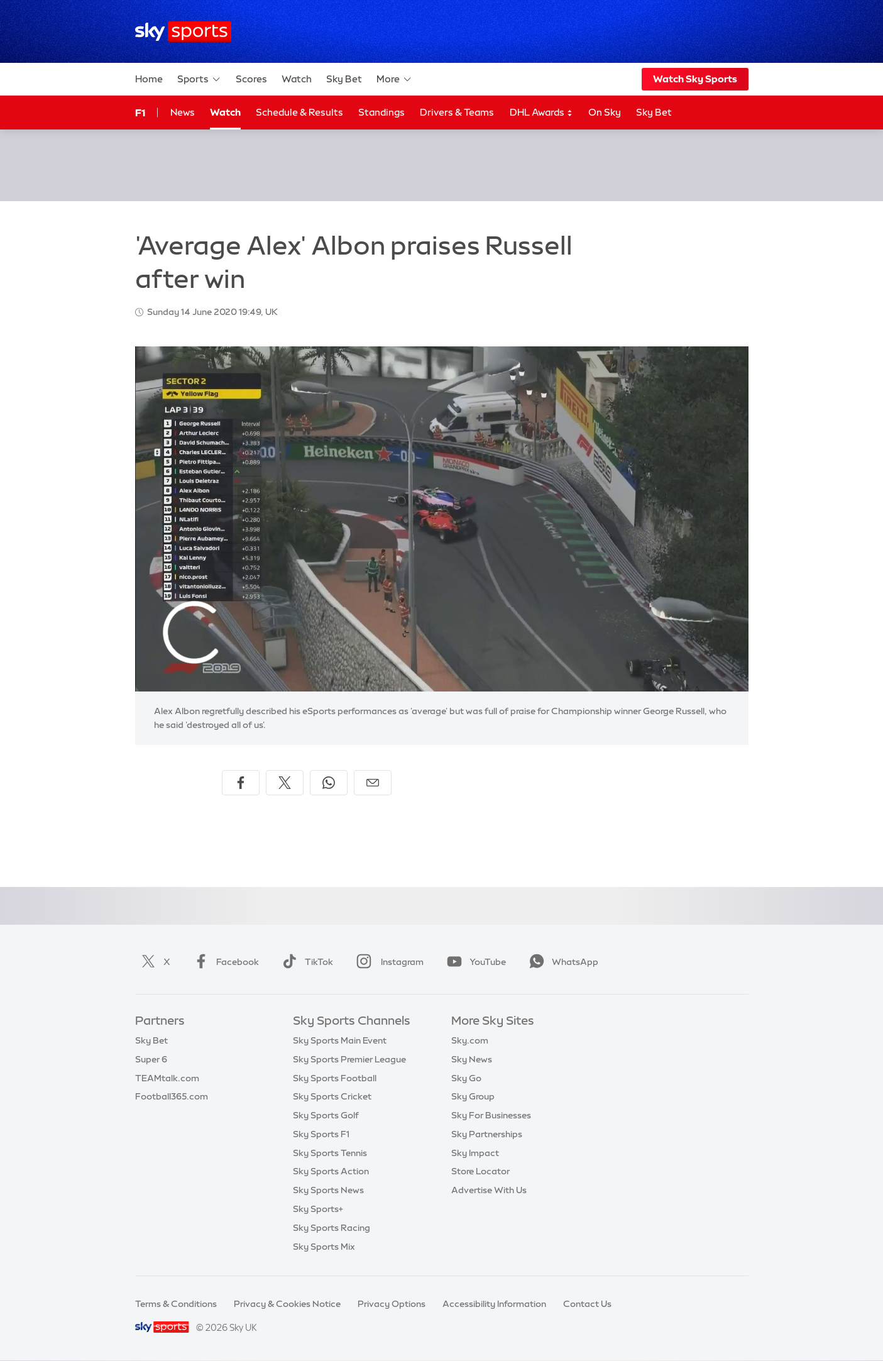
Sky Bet (344, 79)
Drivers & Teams (457, 112)
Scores (251, 79)
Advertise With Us (489, 1190)
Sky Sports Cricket (332, 1096)
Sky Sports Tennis (330, 1153)
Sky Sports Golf (326, 1115)
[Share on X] (285, 782)
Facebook (224, 962)
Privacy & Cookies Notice (287, 1303)
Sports (199, 79)
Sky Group (473, 1096)
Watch (297, 79)
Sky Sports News (328, 1190)
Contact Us (587, 1303)
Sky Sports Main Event (340, 1040)
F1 (140, 112)
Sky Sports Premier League (349, 1059)
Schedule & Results (299, 112)
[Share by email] (373, 782)
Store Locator (480, 1171)
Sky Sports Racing (331, 1227)
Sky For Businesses (491, 1115)
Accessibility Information (494, 1303)
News (182, 112)
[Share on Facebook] (241, 782)
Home (149, 79)
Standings (381, 112)
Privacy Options (391, 1303)
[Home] (183, 31)
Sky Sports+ (318, 1208)
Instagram (387, 962)
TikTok (305, 962)
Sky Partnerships (486, 1134)
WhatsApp (561, 962)
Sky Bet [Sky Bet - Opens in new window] (654, 112)
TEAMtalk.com (167, 1078)
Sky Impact (475, 1153)
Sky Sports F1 (321, 1134)
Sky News (471, 1059)
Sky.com (469, 1040)
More (394, 79)
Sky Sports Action (331, 1171)
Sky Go (466, 1078)
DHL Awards (541, 112)
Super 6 (151, 1059)
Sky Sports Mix (324, 1246)
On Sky (604, 112)
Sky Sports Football (334, 1078)
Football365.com (171, 1096)
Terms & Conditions (176, 1303)
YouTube (474, 962)
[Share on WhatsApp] (329, 782)
